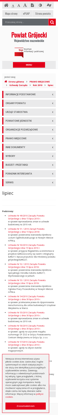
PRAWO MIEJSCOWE (40, 81)
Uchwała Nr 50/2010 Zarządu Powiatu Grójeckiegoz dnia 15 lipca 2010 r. (26, 246)
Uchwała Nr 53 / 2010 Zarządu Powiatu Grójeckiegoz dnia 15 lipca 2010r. (27, 282)
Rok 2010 (37, 85)
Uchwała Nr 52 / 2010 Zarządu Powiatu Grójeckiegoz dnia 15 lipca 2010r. (27, 265)
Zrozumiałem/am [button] (26, 406)
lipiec (50, 85)
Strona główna (14, 81)
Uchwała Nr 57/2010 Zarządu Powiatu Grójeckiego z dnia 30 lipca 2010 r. (26, 343)
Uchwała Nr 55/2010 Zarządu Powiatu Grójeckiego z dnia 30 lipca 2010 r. (26, 314)
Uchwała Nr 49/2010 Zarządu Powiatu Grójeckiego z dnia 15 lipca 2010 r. (26, 217)
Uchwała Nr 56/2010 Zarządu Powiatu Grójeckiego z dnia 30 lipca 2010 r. (26, 327)
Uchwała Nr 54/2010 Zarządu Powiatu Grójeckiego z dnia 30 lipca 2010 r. (26, 298)
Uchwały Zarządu (18, 85)
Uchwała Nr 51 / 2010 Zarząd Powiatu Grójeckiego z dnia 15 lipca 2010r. (26, 230)
